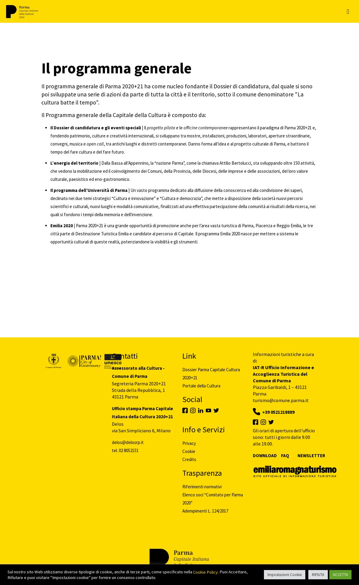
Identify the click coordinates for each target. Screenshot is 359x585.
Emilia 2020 (61, 225)
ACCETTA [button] (340, 574)
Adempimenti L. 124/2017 (205, 511)
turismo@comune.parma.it (281, 400)
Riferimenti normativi (202, 486)
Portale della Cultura (201, 386)
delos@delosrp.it (128, 442)
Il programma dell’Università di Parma (88, 190)
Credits (189, 459)
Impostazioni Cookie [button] (285, 574)
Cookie (188, 451)
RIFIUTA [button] (318, 574)
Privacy (189, 443)
